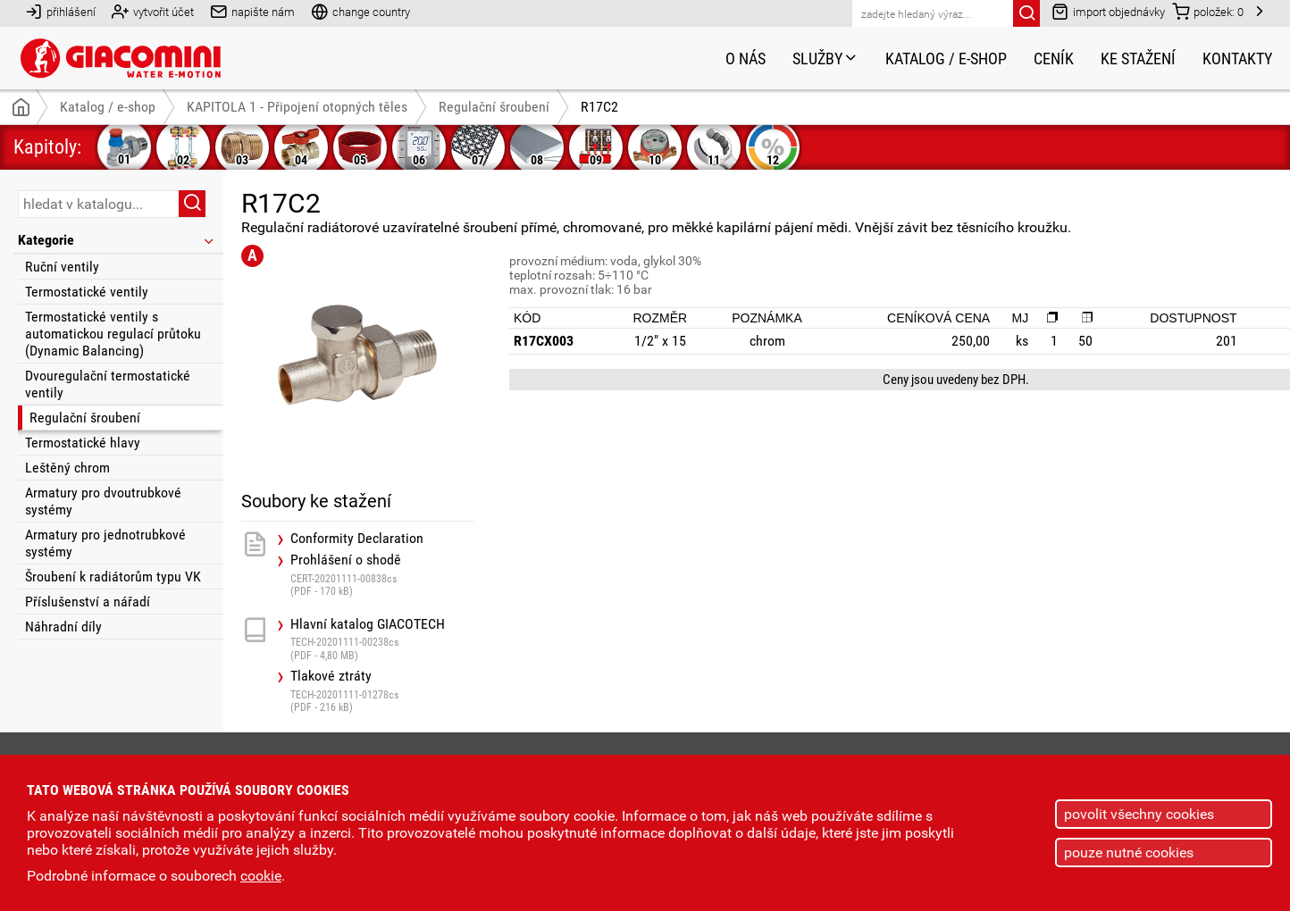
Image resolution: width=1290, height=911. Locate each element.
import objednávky (1108, 11)
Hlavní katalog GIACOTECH (381, 639)
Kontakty (1237, 58)
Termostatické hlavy (82, 442)
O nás (745, 58)
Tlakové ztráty (381, 691)
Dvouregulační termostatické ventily (107, 384)
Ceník (1054, 58)
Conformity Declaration (356, 539)
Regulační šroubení (84, 417)
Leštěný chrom (67, 467)
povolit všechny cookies (1139, 814)
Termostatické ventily (86, 291)
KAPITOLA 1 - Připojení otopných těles (297, 106)
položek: (1208, 11)
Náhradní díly (63, 626)
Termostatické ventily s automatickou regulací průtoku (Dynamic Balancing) (113, 333)
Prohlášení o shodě (381, 575)
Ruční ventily (62, 266)
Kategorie (117, 239)
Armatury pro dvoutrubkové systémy (103, 501)
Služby (825, 58)
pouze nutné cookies (1129, 852)
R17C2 (599, 106)
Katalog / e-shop (946, 58)
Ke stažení (1138, 58)
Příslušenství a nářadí (87, 601)
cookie (260, 875)
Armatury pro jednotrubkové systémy (105, 543)
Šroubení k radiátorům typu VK (113, 576)
